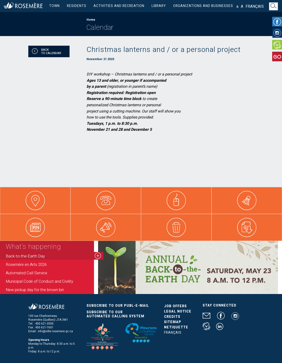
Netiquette (176, 327)
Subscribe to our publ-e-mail (118, 305)
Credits (172, 316)
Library (159, 5)
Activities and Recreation (119, 5)
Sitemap (172, 322)
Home (91, 20)
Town (54, 5)
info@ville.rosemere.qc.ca (55, 331)
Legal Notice (177, 311)
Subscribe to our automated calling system (115, 314)
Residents (76, 5)
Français (255, 6)
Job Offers (175, 306)
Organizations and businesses (203, 5)
